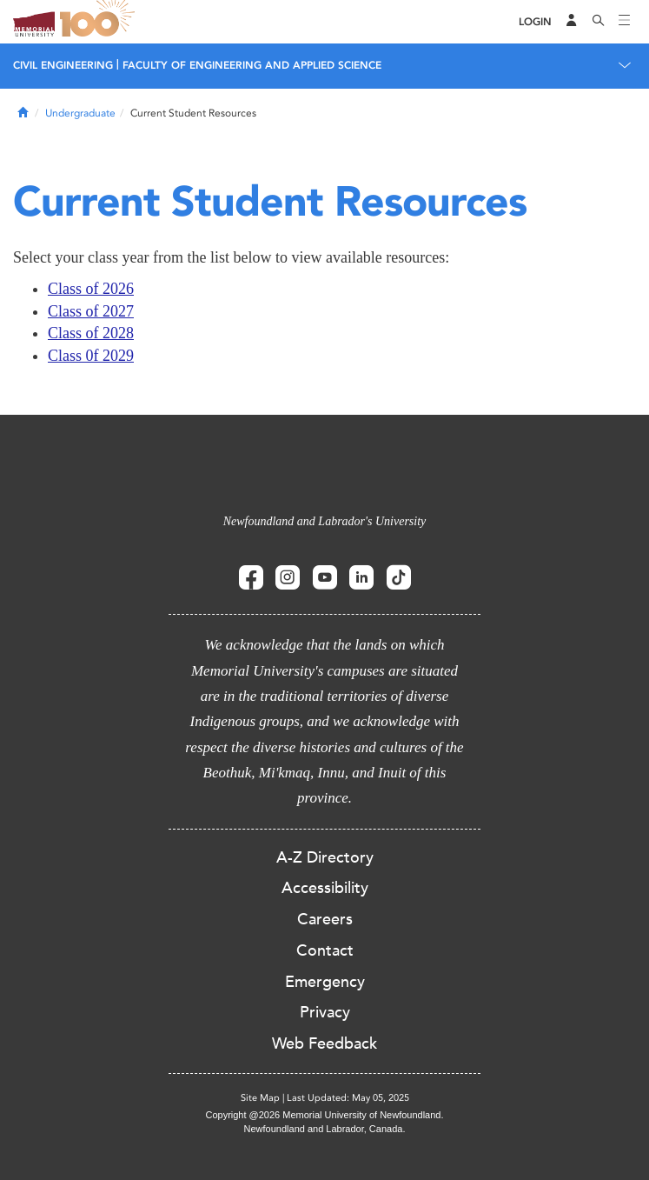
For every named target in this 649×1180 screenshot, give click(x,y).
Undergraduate (80, 113)
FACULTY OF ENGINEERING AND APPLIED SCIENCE (252, 65)
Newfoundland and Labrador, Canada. (325, 1128)
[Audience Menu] (571, 21)
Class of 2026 (91, 288)
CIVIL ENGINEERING (63, 65)
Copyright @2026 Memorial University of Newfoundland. (324, 1115)
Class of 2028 (91, 333)
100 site (100, 21)
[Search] (598, 21)
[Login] (535, 22)
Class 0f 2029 (91, 355)
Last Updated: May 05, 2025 (348, 1097)
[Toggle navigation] (624, 22)
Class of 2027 (91, 311)
